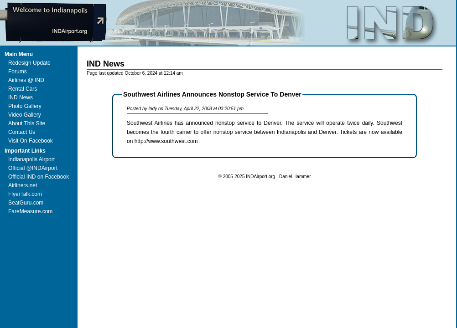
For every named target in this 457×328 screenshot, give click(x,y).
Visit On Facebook (30, 141)
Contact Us (21, 132)
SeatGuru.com (25, 203)
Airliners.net (22, 185)
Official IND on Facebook (38, 177)
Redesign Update (29, 63)
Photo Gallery (25, 106)
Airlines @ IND (26, 80)
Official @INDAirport (32, 168)
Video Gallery (24, 115)
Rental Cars (22, 89)
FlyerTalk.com (25, 194)
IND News (20, 97)
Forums (17, 71)
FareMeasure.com (30, 211)
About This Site (26, 123)
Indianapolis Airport (31, 159)
